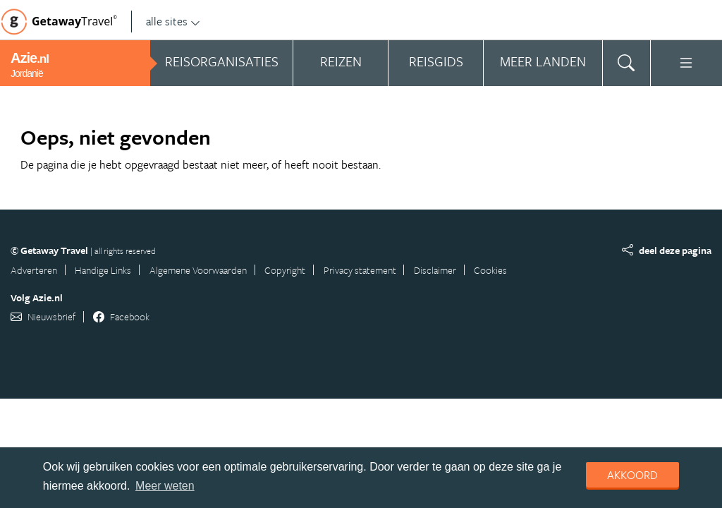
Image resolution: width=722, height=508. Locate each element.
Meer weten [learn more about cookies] (165, 486)
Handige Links (103, 269)
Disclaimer (435, 269)
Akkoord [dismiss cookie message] (632, 474)
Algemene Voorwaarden (198, 269)
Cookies (490, 269)
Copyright (284, 269)
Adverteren (34, 269)
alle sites (173, 21)
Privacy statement (360, 269)
